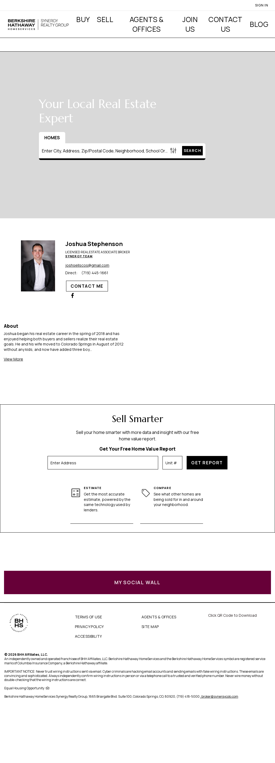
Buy (83, 19)
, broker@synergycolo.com (219, 696)
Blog (259, 24)
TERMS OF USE (88, 616)
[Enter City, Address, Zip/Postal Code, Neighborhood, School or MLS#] (104, 151)
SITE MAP (150, 626)
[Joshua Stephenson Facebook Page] (72, 295)
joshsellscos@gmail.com (87, 265)
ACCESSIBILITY (88, 636)
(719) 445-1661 (94, 272)
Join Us (190, 24)
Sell (105, 19)
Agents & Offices (147, 24)
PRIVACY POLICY (89, 626)
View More (13, 359)
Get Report (207, 463)
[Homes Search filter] (173, 150)
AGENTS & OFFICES (159, 616)
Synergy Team (79, 256)
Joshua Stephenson (94, 244)
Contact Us (225, 24)
